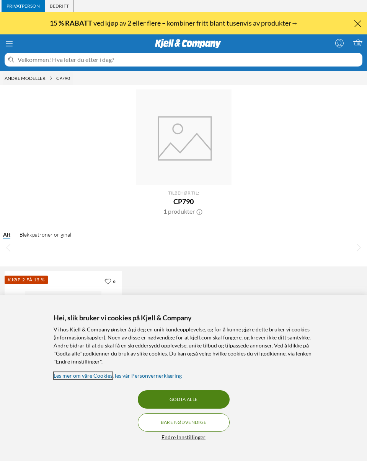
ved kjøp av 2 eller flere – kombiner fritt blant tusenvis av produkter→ (174, 23)
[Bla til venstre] (8, 247)
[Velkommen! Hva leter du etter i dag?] (188, 59)
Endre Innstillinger (183, 437)
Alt (6, 234)
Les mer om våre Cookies (83, 375)
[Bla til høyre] (358, 247)
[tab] (23, 6)
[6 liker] (110, 281)
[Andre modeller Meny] (51, 78)
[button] (199, 211)
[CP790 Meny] (72, 78)
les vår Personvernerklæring (148, 375)
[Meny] (9, 43)
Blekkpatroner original (45, 234)
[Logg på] (339, 43)
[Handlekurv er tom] (358, 43)
